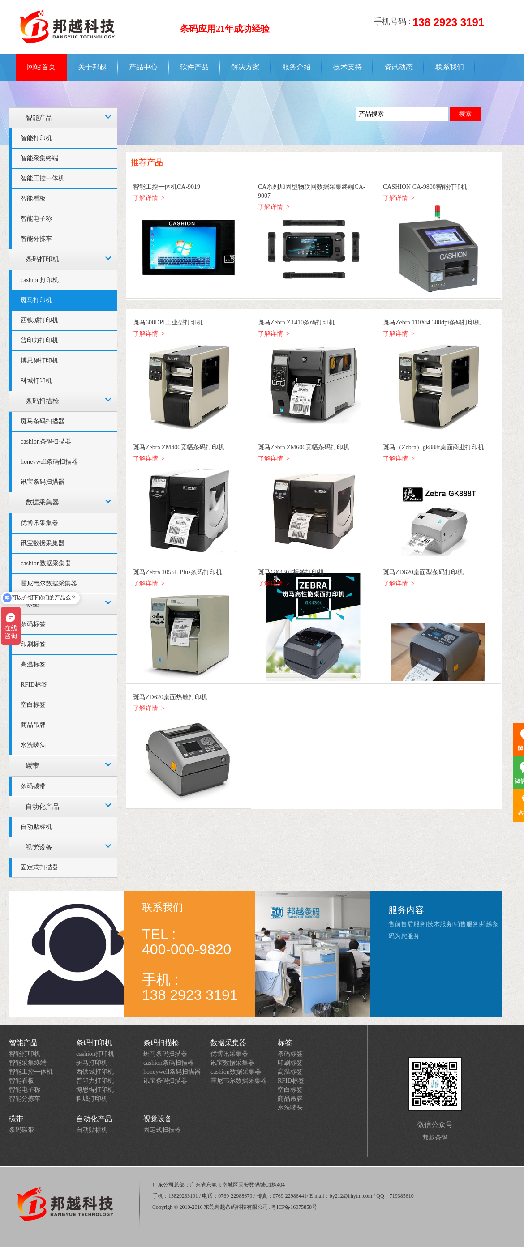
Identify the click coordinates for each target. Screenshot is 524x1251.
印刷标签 (33, 644)
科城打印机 (36, 380)
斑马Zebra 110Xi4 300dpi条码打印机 (432, 322)
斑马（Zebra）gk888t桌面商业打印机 (433, 447)
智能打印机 (36, 138)
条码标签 (33, 624)
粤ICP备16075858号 (294, 1207)
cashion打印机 (40, 280)
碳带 (32, 765)
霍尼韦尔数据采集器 (238, 1080)
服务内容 (406, 910)
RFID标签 (34, 684)
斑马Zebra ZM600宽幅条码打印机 (303, 447)
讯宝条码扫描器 (42, 481)
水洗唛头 (33, 745)
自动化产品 (42, 806)
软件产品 (194, 67)
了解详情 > (149, 198)
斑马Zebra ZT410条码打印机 (296, 322)
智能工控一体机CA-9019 (166, 187)
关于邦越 (92, 67)
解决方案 (245, 67)
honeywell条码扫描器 (49, 461)
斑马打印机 (36, 300)
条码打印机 (42, 259)
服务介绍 (296, 67)
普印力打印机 (39, 340)
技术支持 (347, 67)
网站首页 (41, 67)
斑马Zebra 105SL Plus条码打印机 (177, 572)
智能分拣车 (36, 238)
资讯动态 (398, 67)
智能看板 (33, 198)
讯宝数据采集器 (42, 543)
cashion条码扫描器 (46, 441)
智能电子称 (36, 218)
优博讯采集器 (39, 523)
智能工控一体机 (42, 178)
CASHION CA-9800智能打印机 (425, 187)
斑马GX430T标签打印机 (291, 572)
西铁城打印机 (39, 320)
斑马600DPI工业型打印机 (168, 322)
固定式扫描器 (39, 867)
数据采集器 (42, 502)
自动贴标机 (36, 827)
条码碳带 (33, 786)
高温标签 (33, 664)
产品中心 (143, 67)
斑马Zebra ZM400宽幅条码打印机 (178, 447)
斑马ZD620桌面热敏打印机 (170, 697)
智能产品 (39, 117)
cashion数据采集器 (46, 563)
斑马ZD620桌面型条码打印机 (423, 572)
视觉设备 (39, 847)
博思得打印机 (39, 360)
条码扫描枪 (42, 401)
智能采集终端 (39, 158)
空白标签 (33, 704)
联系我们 (449, 67)
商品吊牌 (33, 725)
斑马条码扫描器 (42, 421)
